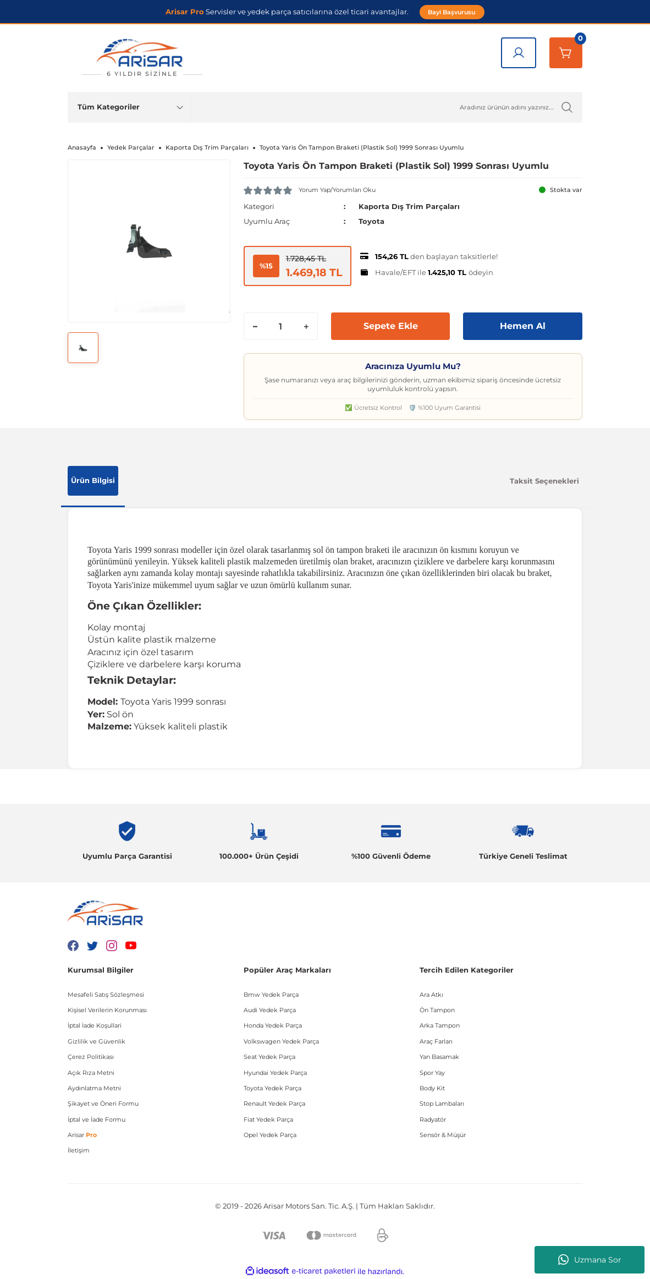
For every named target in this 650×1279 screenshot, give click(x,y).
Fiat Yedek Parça (268, 1119)
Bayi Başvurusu (452, 12)
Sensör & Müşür (443, 1134)
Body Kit (432, 1087)
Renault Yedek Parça (274, 1103)
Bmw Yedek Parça (271, 994)
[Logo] (142, 58)
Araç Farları (436, 1041)
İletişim (79, 1150)
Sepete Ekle (390, 325)
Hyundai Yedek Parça (275, 1072)
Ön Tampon (437, 1009)
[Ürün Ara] (386, 107)
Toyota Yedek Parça (272, 1087)
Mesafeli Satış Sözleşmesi (106, 994)
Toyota (371, 221)
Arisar (82, 1134)
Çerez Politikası (91, 1057)
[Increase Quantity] (306, 325)
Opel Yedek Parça (270, 1134)
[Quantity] (280, 325)
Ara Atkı (431, 994)
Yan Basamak (439, 1057)
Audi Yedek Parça (270, 1009)
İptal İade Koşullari (95, 1025)
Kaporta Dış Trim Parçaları (409, 206)
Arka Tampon (440, 1025)
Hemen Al (523, 325)
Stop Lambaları (442, 1103)
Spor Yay (432, 1072)
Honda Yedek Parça (273, 1025)
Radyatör (433, 1119)
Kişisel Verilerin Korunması (107, 1009)
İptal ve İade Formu (96, 1119)
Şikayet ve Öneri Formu (103, 1103)
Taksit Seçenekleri (544, 480)
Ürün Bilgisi (93, 479)
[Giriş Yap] (518, 52)
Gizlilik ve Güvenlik (96, 1041)
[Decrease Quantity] (255, 325)
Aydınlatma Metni (94, 1087)
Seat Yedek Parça (269, 1057)
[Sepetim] (565, 52)
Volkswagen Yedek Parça (281, 1041)
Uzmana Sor (589, 1260)
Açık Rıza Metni (91, 1072)
